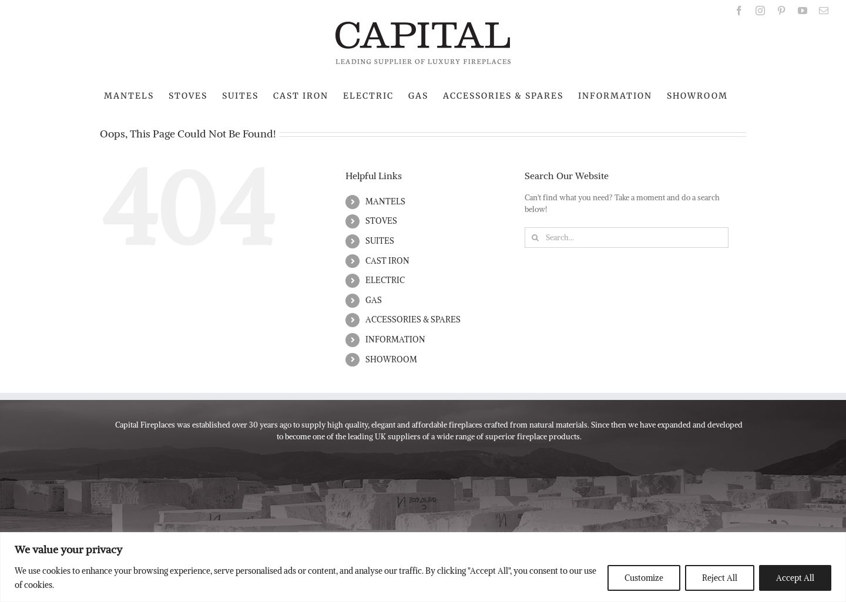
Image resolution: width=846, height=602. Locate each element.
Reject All (719, 578)
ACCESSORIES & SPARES (413, 319)
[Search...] (626, 237)
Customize (644, 578)
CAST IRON (387, 260)
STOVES (381, 221)
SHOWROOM (391, 359)
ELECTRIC (385, 280)
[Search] (535, 237)
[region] (423, 567)
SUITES (379, 241)
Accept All (795, 578)
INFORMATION (395, 339)
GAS (373, 300)
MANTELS (385, 201)
